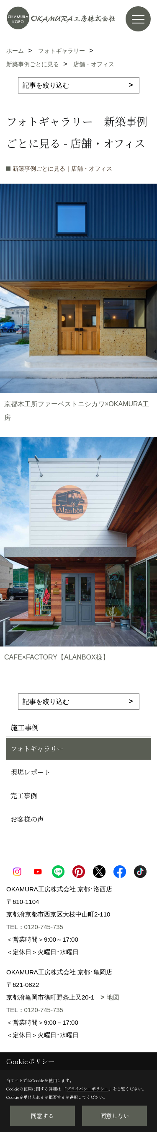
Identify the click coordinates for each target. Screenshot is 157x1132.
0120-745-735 (43, 926)
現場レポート (30, 772)
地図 (113, 997)
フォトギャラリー (37, 748)
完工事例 (23, 795)
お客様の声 (27, 819)
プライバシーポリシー (87, 1088)
